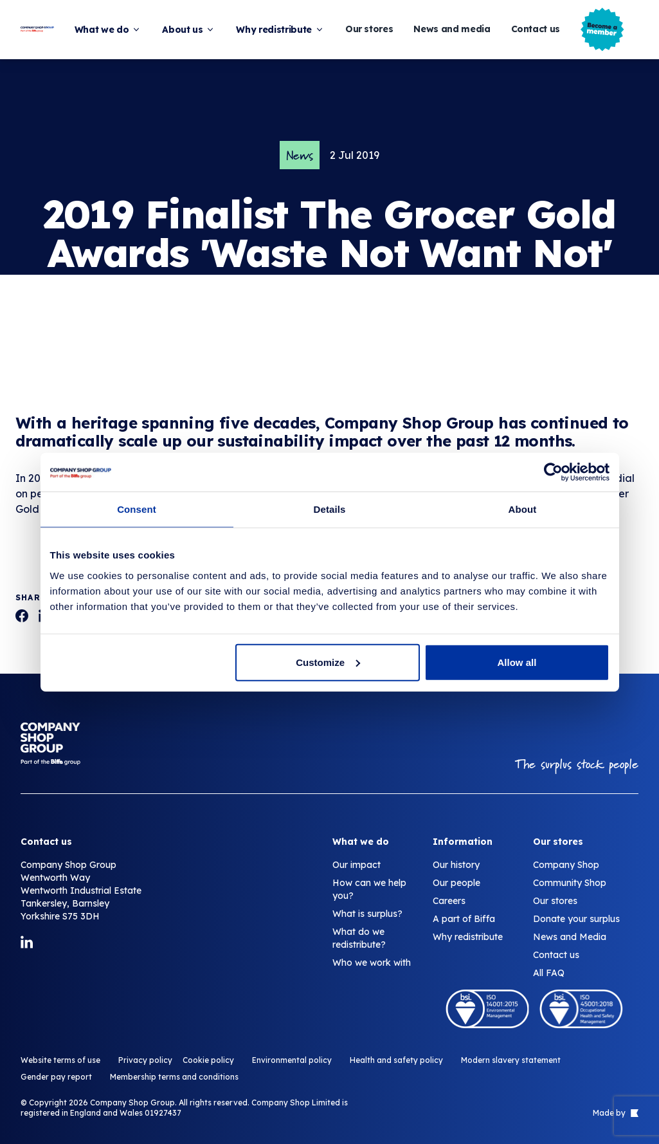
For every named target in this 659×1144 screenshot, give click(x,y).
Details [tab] (330, 509)
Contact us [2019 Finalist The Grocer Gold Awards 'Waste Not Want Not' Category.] (556, 955)
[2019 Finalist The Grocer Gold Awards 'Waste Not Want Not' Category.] (21, 615)
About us (188, 29)
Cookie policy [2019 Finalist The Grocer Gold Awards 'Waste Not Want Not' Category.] (208, 1060)
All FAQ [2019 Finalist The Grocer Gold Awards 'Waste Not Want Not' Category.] (548, 973)
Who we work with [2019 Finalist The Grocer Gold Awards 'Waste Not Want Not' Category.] (371, 962)
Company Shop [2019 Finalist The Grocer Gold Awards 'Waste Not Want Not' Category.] (566, 865)
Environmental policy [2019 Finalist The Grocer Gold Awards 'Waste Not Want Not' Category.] (292, 1060)
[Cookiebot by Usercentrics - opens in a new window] (553, 472)
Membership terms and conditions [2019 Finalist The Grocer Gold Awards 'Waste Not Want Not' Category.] (174, 1077)
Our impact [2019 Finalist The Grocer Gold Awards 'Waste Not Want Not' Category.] (356, 865)
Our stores (369, 29)
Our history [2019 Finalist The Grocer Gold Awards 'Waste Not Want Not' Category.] (456, 865)
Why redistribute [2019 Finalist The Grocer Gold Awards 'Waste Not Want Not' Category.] (468, 937)
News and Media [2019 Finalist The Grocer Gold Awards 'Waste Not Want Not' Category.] (569, 937)
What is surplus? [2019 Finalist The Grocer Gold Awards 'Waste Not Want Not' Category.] (367, 913)
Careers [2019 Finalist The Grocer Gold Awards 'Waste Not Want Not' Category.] (449, 901)
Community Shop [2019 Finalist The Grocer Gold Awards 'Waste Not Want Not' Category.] (569, 883)
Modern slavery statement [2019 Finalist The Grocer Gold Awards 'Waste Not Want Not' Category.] (511, 1060)
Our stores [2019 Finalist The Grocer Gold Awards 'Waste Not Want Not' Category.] (555, 901)
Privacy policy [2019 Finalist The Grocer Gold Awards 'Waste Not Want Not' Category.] (145, 1060)
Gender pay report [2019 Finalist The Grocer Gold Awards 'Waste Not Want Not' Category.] (56, 1077)
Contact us (536, 29)
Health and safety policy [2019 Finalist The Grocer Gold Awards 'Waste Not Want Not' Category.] (396, 1060)
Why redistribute (280, 29)
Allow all (517, 661)
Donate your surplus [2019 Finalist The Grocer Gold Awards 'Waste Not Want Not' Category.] (576, 919)
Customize (328, 661)
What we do (108, 29)
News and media (451, 29)
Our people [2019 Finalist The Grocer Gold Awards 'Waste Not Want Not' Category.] (456, 883)
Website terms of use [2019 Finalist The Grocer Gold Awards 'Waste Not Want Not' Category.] (60, 1060)
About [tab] (523, 509)
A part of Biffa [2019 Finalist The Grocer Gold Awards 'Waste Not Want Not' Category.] (464, 919)
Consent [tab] (136, 509)
